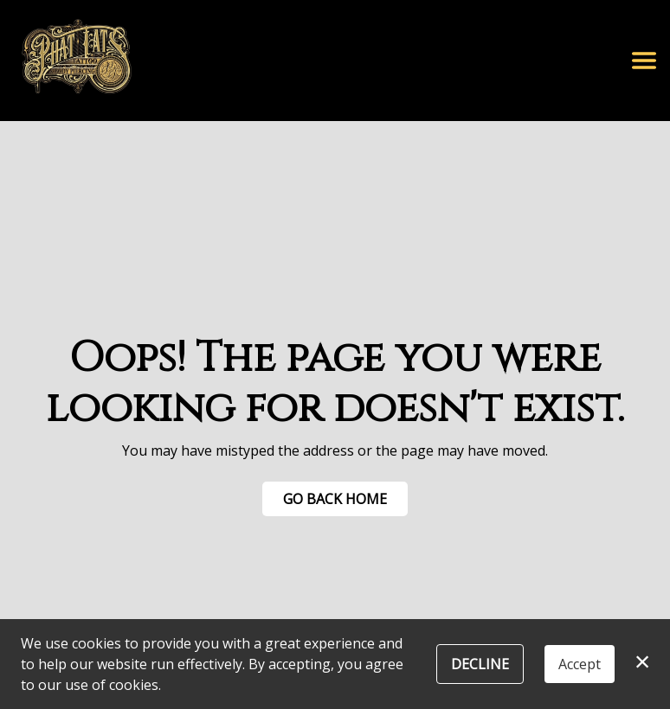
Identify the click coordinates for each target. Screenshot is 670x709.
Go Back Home (335, 498)
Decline (480, 664)
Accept (579, 664)
